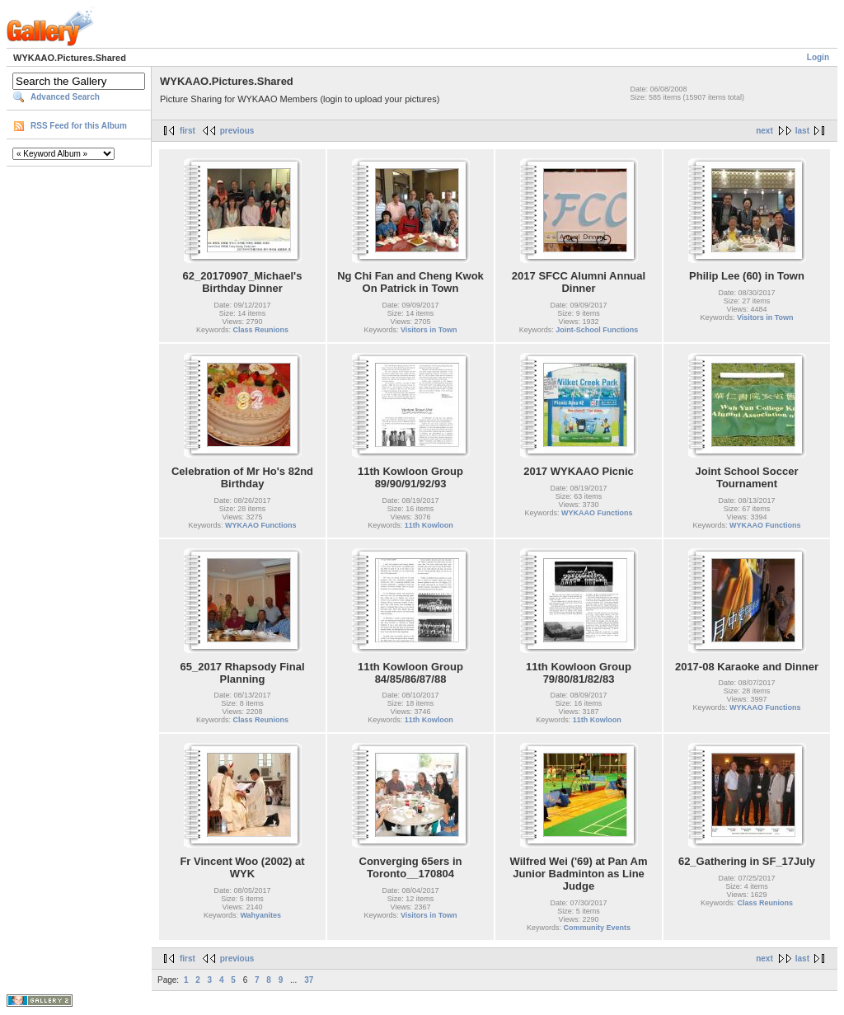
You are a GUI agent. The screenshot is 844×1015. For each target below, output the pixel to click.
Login (818, 57)
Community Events (597, 927)
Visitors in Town (429, 330)
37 (308, 979)
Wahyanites (260, 915)
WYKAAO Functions (261, 525)
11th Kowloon (429, 525)
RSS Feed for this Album (78, 125)
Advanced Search (65, 96)
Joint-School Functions (597, 330)
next (764, 130)
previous (237, 130)
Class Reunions (261, 330)
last (802, 130)
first (187, 130)
